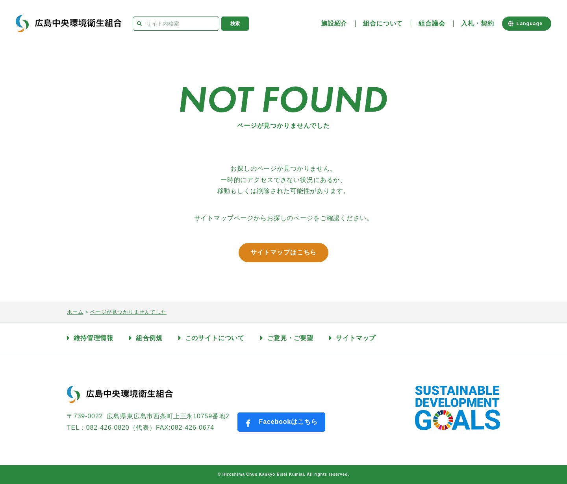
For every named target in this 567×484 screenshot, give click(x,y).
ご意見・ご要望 (290, 338)
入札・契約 (477, 23)
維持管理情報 (93, 338)
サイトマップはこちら (283, 252)
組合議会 (432, 23)
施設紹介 (334, 23)
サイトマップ (356, 338)
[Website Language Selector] (526, 24)
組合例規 (149, 338)
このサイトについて (215, 338)
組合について (383, 23)
